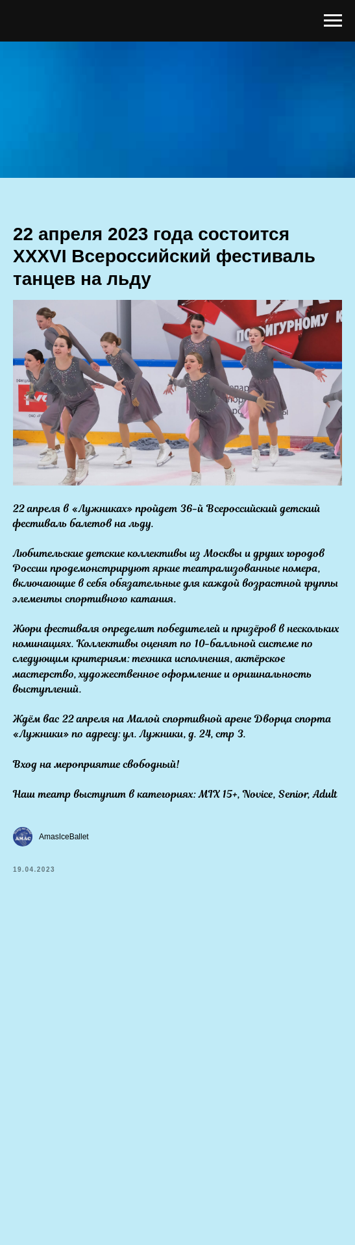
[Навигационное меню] (333, 20)
